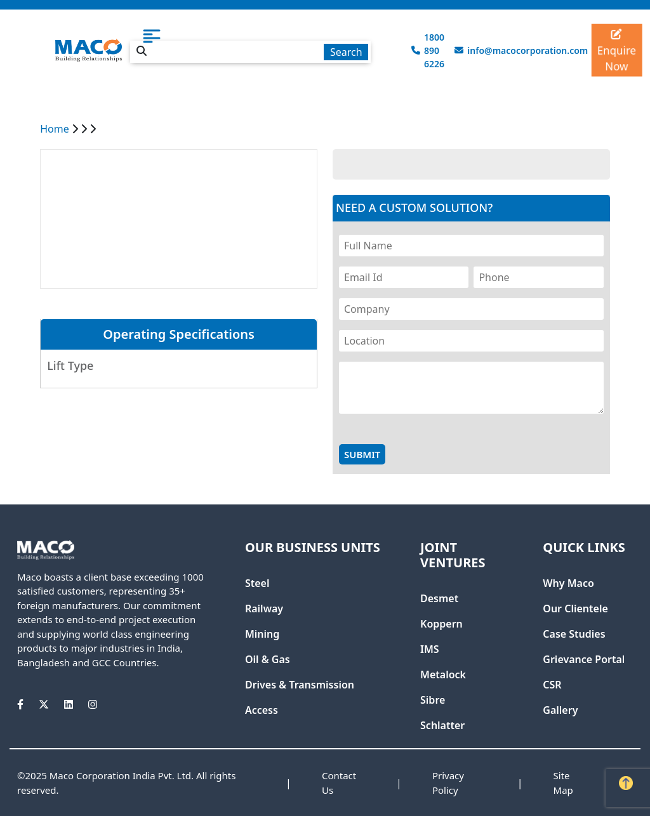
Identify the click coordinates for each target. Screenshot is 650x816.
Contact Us (339, 782)
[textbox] (250, 52)
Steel (257, 583)
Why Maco (568, 583)
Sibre (432, 700)
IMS (429, 649)
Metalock (443, 674)
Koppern (441, 624)
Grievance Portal (584, 659)
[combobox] (250, 49)
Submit (362, 454)
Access (261, 710)
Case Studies (574, 634)
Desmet (439, 598)
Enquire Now (617, 51)
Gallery (560, 710)
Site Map (563, 782)
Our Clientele (575, 608)
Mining (262, 634)
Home (54, 129)
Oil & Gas (267, 659)
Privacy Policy (448, 782)
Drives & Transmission (299, 685)
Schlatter (442, 725)
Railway (264, 608)
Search (346, 52)
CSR (552, 685)
